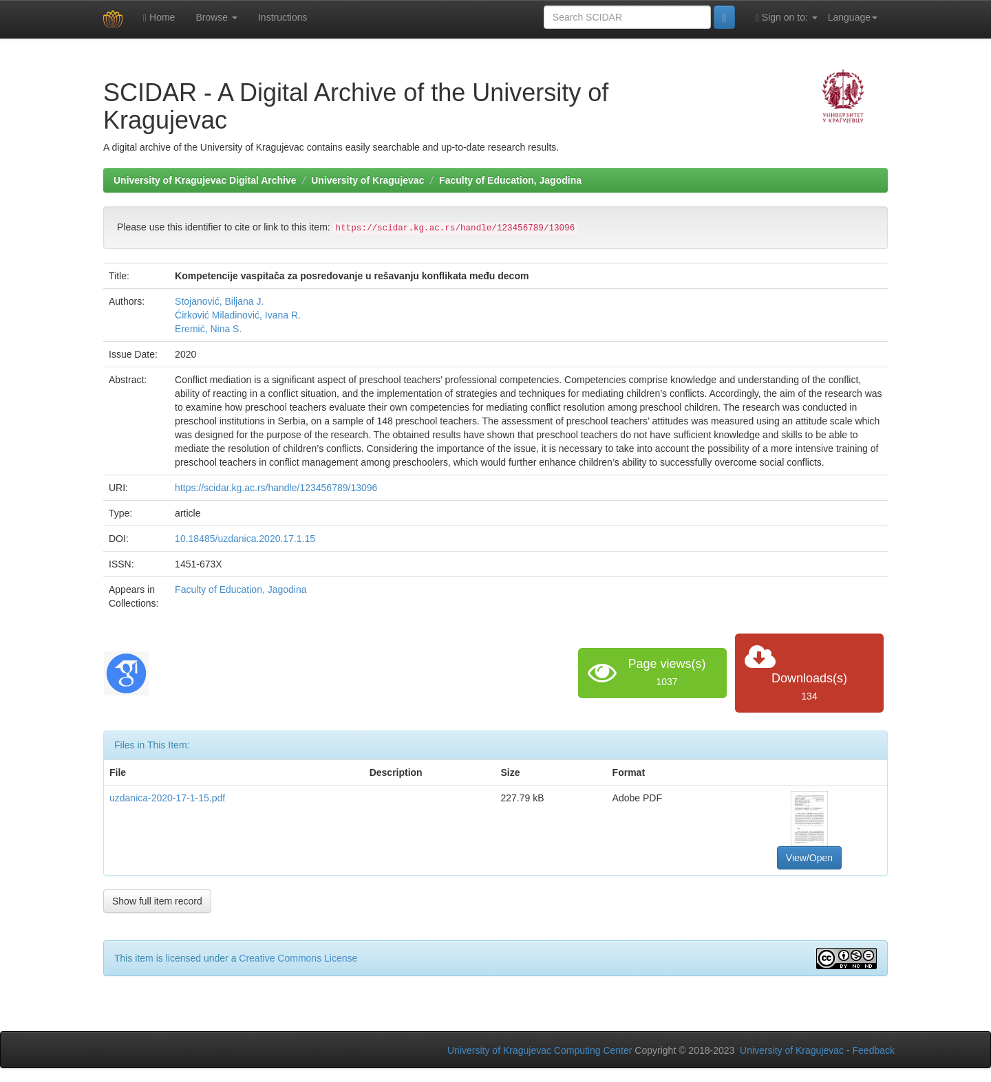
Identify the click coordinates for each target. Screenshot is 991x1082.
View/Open (809, 857)
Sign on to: (787, 17)
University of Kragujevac (367, 180)
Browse (216, 17)
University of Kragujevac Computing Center (539, 1050)
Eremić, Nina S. (208, 328)
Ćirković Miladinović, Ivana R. (238, 315)
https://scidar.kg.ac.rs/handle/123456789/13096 (276, 487)
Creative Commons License (298, 958)
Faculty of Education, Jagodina (510, 180)
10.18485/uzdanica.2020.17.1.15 (245, 538)
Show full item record (157, 901)
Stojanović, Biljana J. (219, 301)
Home (159, 17)
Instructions (283, 17)
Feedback (874, 1050)
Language (852, 17)
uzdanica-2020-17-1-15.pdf (167, 797)
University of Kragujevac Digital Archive (205, 180)
